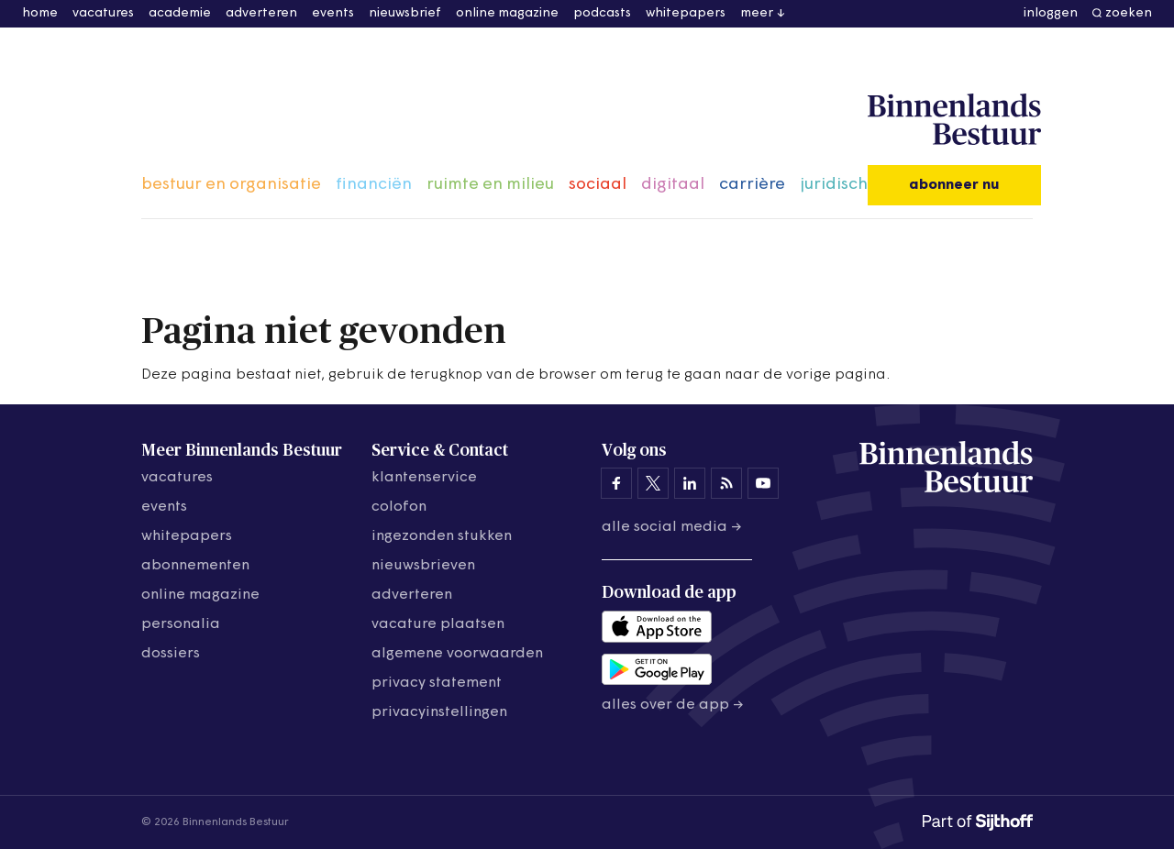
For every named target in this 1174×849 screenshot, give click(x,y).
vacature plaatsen (437, 624)
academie (180, 13)
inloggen (1051, 13)
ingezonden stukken (441, 536)
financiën (374, 184)
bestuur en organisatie (231, 184)
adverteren (261, 13)
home (40, 13)
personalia (180, 624)
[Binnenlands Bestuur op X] (653, 483)
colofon (398, 507)
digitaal (672, 184)
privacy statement (436, 683)
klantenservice (424, 477)
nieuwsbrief (405, 13)
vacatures (103, 13)
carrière (752, 184)
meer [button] (756, 13)
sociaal (597, 184)
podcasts (602, 13)
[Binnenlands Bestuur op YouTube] (763, 483)
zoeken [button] (1128, 13)
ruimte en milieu (490, 184)
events (333, 13)
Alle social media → (672, 527)
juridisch (834, 184)
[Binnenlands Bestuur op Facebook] (616, 483)
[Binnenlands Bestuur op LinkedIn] (689, 483)
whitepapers (685, 13)
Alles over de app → (673, 705)
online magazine (507, 13)
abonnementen (195, 565)
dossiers (170, 653)
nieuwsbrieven (423, 565)
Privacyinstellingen (439, 712)
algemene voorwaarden (457, 653)
